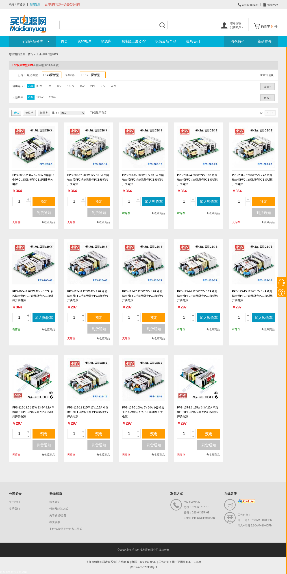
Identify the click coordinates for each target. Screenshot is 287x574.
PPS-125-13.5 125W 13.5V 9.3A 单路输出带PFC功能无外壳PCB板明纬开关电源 (33, 412)
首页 (64, 41)
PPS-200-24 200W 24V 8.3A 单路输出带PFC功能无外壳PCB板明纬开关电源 (197, 180)
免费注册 (35, 4)
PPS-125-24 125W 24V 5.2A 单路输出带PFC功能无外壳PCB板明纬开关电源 (197, 296)
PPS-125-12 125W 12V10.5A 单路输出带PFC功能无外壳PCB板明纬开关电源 (87, 412)
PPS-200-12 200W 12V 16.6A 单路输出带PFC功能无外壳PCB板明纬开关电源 (88, 180)
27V (103, 86)
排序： (56, 112)
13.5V (70, 86)
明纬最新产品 (165, 41)
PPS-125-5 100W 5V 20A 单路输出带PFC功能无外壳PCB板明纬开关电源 (143, 412)
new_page (33, 147)
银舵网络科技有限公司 (13, 572)
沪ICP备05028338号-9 (143, 567)
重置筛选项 (267, 75)
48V (113, 86)
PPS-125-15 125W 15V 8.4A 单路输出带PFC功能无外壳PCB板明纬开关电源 (252, 296)
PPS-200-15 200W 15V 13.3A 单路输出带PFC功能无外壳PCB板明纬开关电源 (143, 180)
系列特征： (71, 75)
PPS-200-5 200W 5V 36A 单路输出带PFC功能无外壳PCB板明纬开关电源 (33, 180)
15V (82, 86)
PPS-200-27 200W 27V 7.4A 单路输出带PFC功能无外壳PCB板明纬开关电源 (252, 180)
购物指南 (55, 493)
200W (52, 97)
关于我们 (14, 502)
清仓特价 (237, 41)
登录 (22, 4)
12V (59, 86)
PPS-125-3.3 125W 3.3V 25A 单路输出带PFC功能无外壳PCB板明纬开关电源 (197, 412)
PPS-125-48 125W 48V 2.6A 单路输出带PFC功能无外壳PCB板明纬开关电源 (87, 296)
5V (49, 86)
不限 (30, 86)
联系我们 (193, 41)
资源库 (106, 41)
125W (39, 97)
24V (92, 86)
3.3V (39, 86)
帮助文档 (272, 5)
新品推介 (264, 41)
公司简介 (15, 493)
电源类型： (34, 75)
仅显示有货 (100, 112)
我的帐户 (84, 41)
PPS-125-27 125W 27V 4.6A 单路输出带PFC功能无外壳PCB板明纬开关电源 (142, 296)
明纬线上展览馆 (133, 41)
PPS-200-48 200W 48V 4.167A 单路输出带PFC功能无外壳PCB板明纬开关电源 (32, 296)
